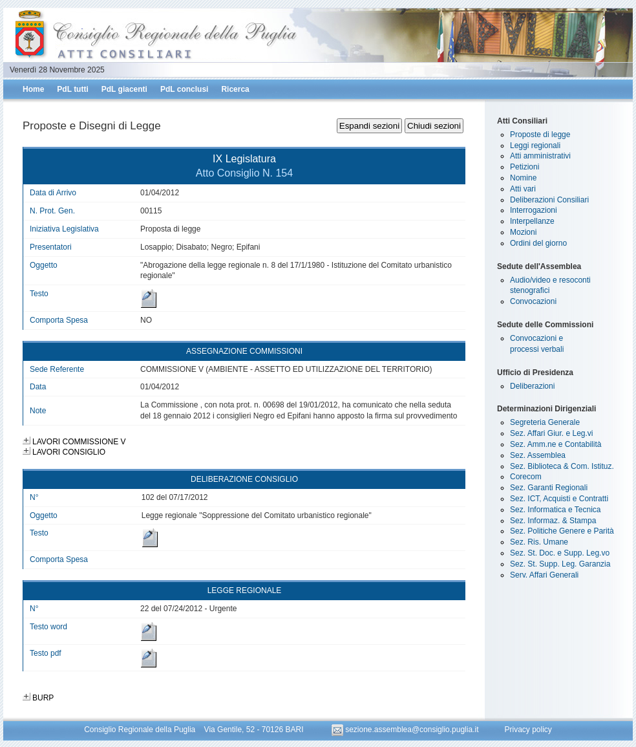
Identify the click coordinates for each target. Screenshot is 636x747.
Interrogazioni (533, 210)
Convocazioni (533, 301)
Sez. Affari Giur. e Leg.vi (551, 433)
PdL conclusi (184, 89)
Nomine (523, 177)
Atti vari (523, 188)
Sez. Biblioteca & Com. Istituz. (562, 466)
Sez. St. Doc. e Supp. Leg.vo (560, 553)
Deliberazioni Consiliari (549, 199)
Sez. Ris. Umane (539, 542)
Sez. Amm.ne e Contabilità (555, 444)
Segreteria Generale (545, 422)
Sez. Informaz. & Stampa (553, 520)
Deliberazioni (532, 386)
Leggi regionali (535, 145)
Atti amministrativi (540, 155)
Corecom (526, 476)
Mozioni (523, 232)
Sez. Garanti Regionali (549, 487)
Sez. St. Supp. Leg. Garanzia (560, 563)
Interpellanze (532, 221)
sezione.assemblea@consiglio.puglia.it (406, 729)
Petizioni (524, 166)
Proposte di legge (540, 134)
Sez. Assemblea (538, 455)
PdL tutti (72, 89)
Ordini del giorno (538, 243)
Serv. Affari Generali (544, 574)
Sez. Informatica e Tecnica (555, 509)
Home (33, 89)
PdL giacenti (124, 89)
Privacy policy (527, 729)
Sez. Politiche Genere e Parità (562, 531)
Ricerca (235, 89)
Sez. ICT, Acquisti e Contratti (559, 498)
